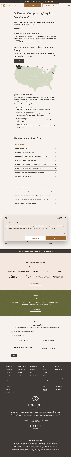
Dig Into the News (35, 283)
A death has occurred (23, 340)
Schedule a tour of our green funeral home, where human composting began (36, 1)
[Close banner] (65, 217)
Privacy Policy (35, 428)
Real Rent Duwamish (42, 450)
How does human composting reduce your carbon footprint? (31, 164)
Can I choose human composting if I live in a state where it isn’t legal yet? (34, 191)
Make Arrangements (33, 5)
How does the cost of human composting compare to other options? (33, 195)
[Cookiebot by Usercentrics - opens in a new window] (56, 218)
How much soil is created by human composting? (28, 168)
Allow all (56, 238)
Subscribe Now (35, 309)
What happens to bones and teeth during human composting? (31, 156)
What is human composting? (22, 148)
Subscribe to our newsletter (25, 108)
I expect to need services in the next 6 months (23, 348)
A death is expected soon (48, 340)
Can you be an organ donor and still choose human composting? (32, 199)
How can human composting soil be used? (26, 203)
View (6, 243)
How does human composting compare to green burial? (30, 172)
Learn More (19, 61)
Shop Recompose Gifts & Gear (25, 112)
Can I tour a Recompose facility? (23, 176)
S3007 (18, 40)
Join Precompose (22, 124)
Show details (60, 233)
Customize (35, 238)
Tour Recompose (22, 118)
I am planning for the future (48, 348)
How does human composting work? (24, 152)
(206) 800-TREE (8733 (43, 420)
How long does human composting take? (26, 160)
